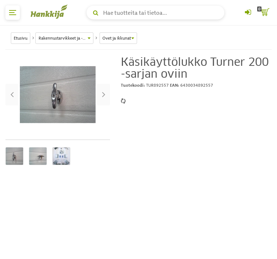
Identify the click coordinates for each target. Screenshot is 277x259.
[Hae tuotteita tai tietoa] (155, 12)
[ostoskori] (264, 12)
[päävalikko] (12, 12)
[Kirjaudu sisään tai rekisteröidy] (248, 12)
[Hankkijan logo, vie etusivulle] (50, 11)
